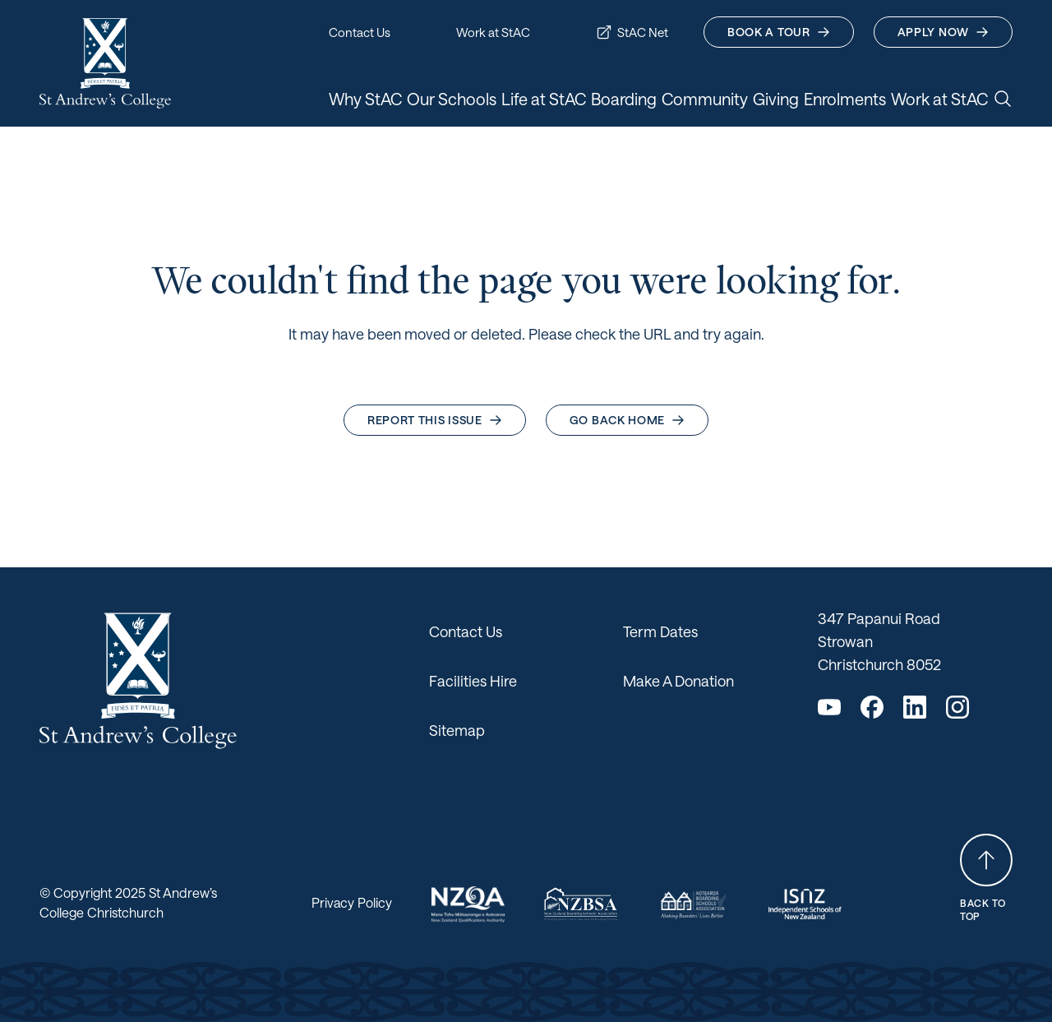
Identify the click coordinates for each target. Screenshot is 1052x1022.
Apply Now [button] (943, 32)
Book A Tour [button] (778, 32)
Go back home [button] (627, 420)
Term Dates (660, 631)
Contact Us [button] (359, 32)
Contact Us (465, 631)
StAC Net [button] (632, 32)
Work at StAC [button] (493, 32)
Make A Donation (678, 681)
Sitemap (457, 730)
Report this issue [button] (434, 420)
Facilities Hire (473, 681)
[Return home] (105, 63)
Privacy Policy (351, 902)
